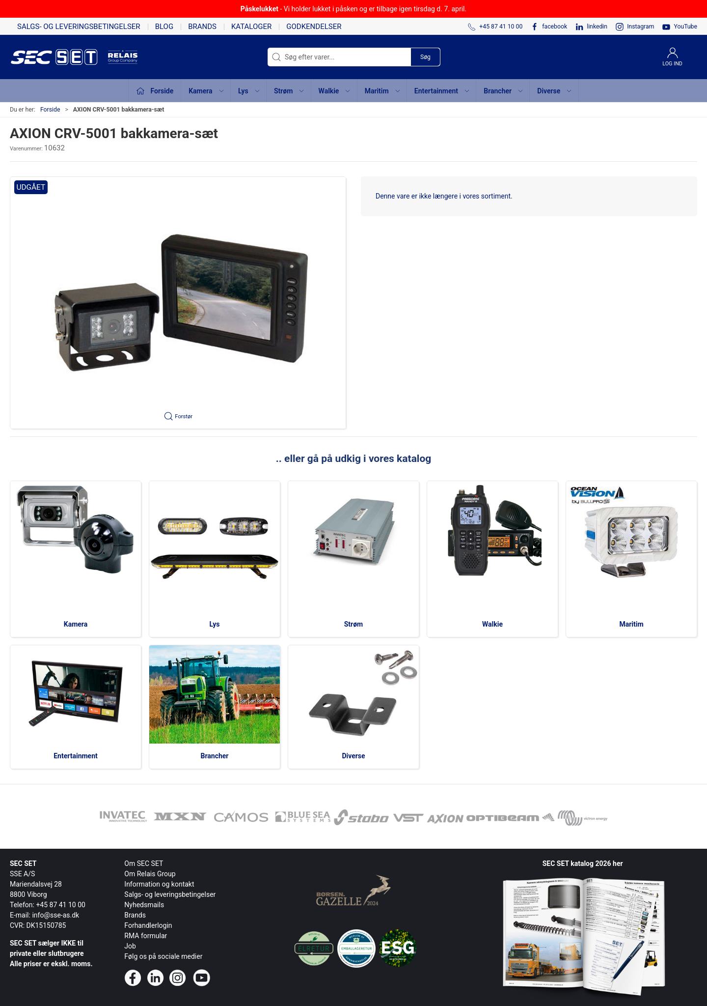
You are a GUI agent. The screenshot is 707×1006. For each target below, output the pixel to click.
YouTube (685, 26)
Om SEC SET (143, 863)
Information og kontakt (159, 884)
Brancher (215, 756)
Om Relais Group (149, 874)
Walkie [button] (335, 91)
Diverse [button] (554, 91)
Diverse (353, 756)
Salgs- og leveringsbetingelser (78, 26)
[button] (178, 302)
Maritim (631, 624)
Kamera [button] (206, 91)
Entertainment (76, 756)
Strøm (353, 624)
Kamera (75, 624)
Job (130, 946)
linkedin (597, 26)
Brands (202, 26)
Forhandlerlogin (148, 925)
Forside (50, 109)
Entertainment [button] (442, 91)
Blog (164, 26)
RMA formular (145, 936)
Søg (425, 57)
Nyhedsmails (144, 905)
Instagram (640, 26)
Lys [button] (249, 91)
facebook (554, 26)
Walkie (492, 624)
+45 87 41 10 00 (60, 905)
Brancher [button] (504, 91)
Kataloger (251, 26)
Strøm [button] (289, 91)
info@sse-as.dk (55, 915)
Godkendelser (313, 26)
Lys (215, 624)
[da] (59, 57)
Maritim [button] (383, 91)
